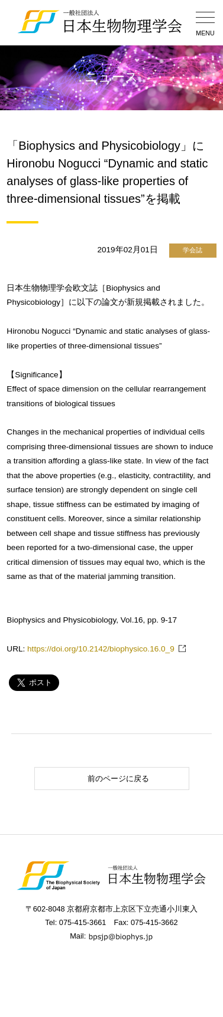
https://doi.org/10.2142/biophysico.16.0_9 (100, 648)
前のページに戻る (94, 778)
